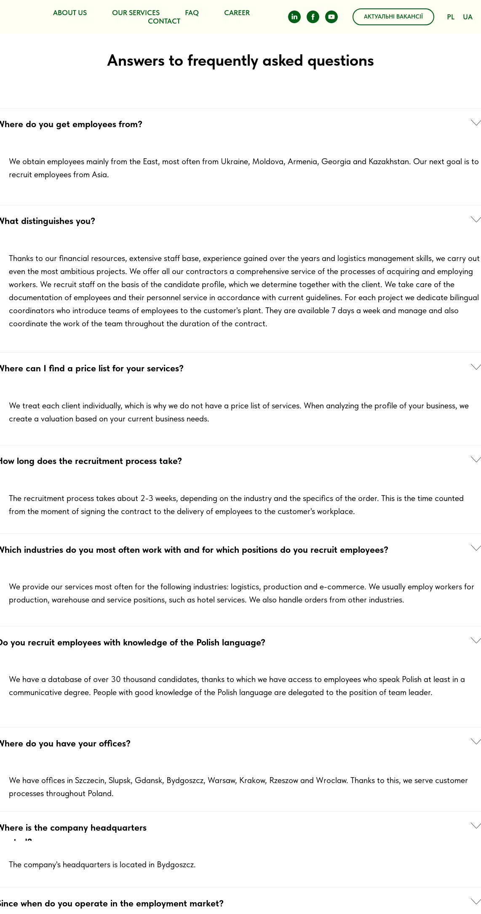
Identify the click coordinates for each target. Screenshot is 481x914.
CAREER (237, 12)
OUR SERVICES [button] (136, 12)
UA (468, 17)
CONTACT (164, 21)
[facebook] (313, 17)
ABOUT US (70, 12)
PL (450, 17)
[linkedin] (294, 17)
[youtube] (331, 17)
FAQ (192, 12)
